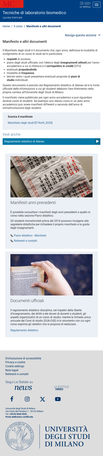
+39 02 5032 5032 (18, 414)
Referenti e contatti (25, 240)
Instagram (27, 398)
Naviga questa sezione (80, 35)
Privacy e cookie (15, 362)
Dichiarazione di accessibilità (23, 358)
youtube (58, 398)
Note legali (11, 370)
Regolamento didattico (24, 330)
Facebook (11, 398)
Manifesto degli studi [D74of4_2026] (30, 122)
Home (6, 26)
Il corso (18, 26)
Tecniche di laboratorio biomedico (34, 12)
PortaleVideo (61, 388)
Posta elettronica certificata (19, 417)
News (23, 388)
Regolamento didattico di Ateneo (24, 141)
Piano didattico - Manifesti (30, 235)
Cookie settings (14, 366)
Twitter (42, 398)
